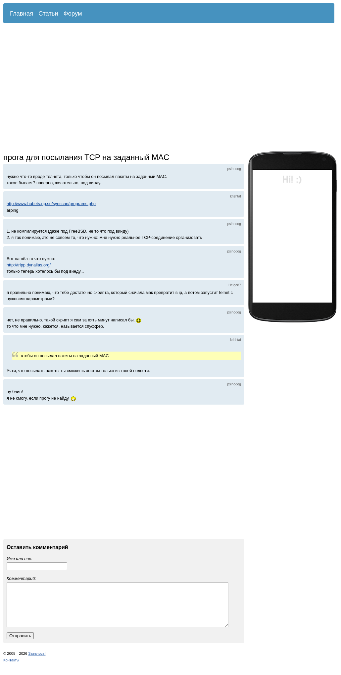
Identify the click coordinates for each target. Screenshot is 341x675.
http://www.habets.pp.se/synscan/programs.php (51, 203)
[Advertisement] (62, 89)
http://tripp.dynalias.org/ (29, 264)
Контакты (11, 668)
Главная (21, 13)
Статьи (48, 13)
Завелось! (36, 661)
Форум (73, 13)
